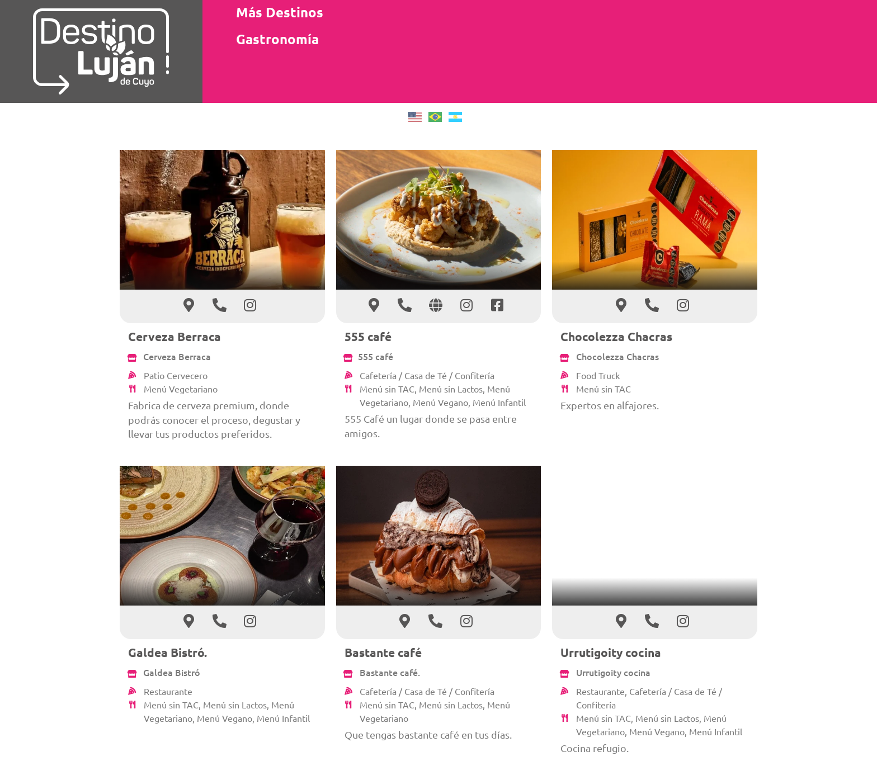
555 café (368, 336)
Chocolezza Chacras (616, 336)
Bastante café (383, 652)
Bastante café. (390, 672)
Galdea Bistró (171, 672)
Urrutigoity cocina (610, 652)
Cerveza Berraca (174, 336)
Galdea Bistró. (167, 652)
